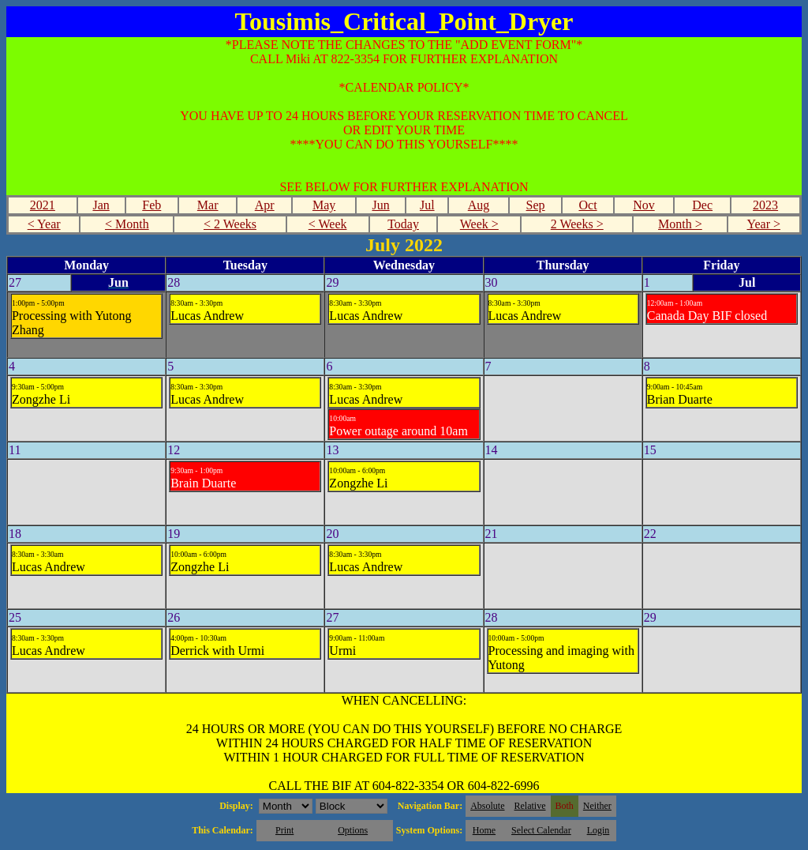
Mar (208, 205)
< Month (127, 224)
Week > (479, 224)
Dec (702, 205)
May (323, 205)
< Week (328, 224)
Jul (427, 205)
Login (598, 830)
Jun (381, 205)
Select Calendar (541, 830)
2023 (765, 205)
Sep (535, 205)
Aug (479, 205)
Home (484, 830)
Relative (530, 805)
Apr (265, 205)
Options (353, 830)
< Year (44, 224)
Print (284, 830)
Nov (644, 205)
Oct (587, 205)
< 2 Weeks (230, 224)
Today (403, 224)
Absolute (487, 805)
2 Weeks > (577, 224)
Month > (680, 224)
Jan (100, 205)
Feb (151, 205)
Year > (763, 224)
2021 (42, 205)
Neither (597, 805)
